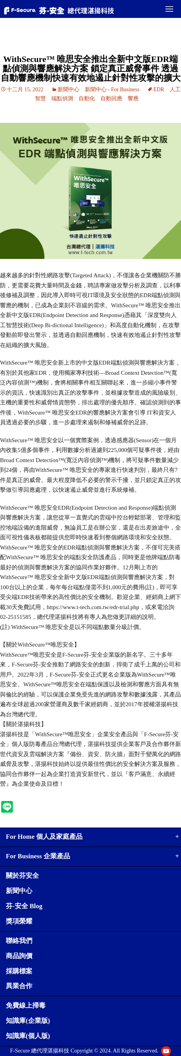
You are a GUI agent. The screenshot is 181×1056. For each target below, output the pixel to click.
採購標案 (19, 971)
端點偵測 (62, 98)
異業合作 (19, 986)
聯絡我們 (19, 940)
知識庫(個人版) (28, 1036)
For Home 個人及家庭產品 (44, 836)
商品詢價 (19, 956)
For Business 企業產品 (38, 856)
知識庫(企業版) (28, 1020)
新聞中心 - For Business (112, 89)
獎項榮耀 (19, 921)
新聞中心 (68, 89)
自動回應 (111, 98)
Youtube (166, 1051)
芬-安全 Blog (24, 906)
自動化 (87, 98)
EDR (158, 89)
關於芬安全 (22, 875)
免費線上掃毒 (26, 1005)
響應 (133, 98)
